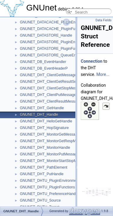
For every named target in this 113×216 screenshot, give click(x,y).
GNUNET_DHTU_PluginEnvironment (50, 180)
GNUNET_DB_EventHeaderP (44, 68)
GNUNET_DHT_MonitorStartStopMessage (54, 161)
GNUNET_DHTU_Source (40, 200)
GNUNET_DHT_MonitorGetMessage (49, 134)
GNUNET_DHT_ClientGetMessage (48, 75)
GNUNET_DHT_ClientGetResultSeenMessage (57, 82)
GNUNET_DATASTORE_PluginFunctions (53, 48)
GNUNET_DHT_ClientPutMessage (48, 95)
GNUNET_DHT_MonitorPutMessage (49, 154)
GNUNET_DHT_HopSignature (44, 128)
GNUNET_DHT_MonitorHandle (45, 148)
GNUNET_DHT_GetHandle (42, 108)
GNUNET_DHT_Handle (39, 114)
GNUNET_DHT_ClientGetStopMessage (52, 88)
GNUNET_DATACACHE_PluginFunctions (53, 29)
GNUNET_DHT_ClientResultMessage (50, 101)
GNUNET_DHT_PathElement (43, 167)
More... (102, 74)
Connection (91, 61)
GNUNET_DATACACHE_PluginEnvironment (55, 22)
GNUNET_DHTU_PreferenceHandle (49, 194)
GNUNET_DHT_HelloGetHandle (46, 121)
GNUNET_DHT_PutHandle (42, 174)
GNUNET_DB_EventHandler (43, 62)
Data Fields (103, 20)
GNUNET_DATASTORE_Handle (46, 35)
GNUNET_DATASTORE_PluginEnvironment (55, 42)
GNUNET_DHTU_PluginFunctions (47, 187)
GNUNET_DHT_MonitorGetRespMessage (54, 141)
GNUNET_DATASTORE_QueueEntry (50, 55)
